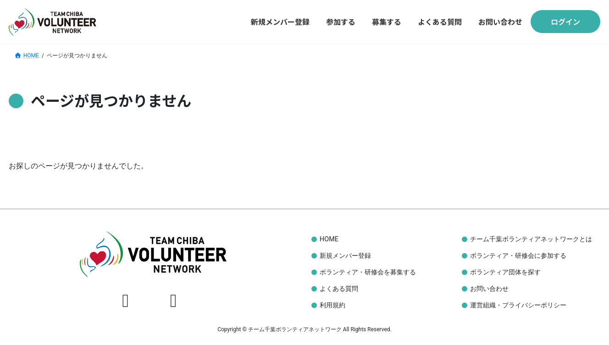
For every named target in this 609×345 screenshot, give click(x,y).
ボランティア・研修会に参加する (518, 256)
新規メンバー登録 (345, 256)
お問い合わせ (489, 289)
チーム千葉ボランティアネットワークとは (531, 239)
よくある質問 (339, 289)
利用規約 (332, 305)
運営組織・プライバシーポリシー (518, 305)
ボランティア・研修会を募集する (368, 272)
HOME (329, 239)
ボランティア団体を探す (505, 272)
